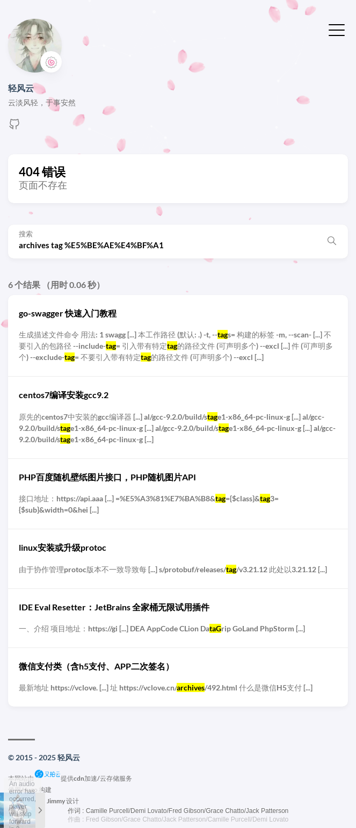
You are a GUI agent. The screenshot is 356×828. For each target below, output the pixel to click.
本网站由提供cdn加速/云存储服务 (70, 778)
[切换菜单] (336, 29)
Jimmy (56, 801)
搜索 (26, 234)
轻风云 (21, 88)
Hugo (30, 790)
